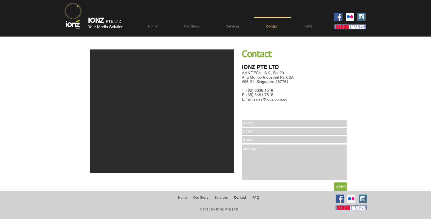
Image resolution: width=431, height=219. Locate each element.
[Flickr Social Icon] (350, 17)
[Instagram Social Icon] (361, 17)
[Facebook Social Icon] (338, 17)
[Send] (340, 186)
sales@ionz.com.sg (270, 99)
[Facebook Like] (89, 206)
